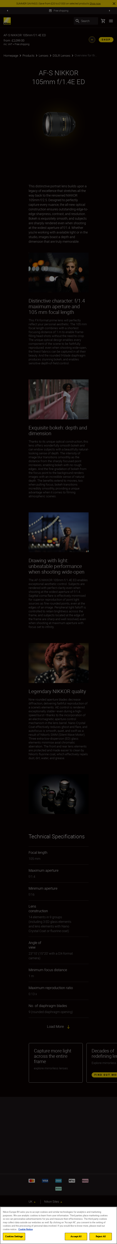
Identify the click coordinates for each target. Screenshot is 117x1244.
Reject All (101, 1236)
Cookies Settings (14, 1236)
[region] (58, 1225)
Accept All (76, 1236)
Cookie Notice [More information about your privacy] (25, 1229)
